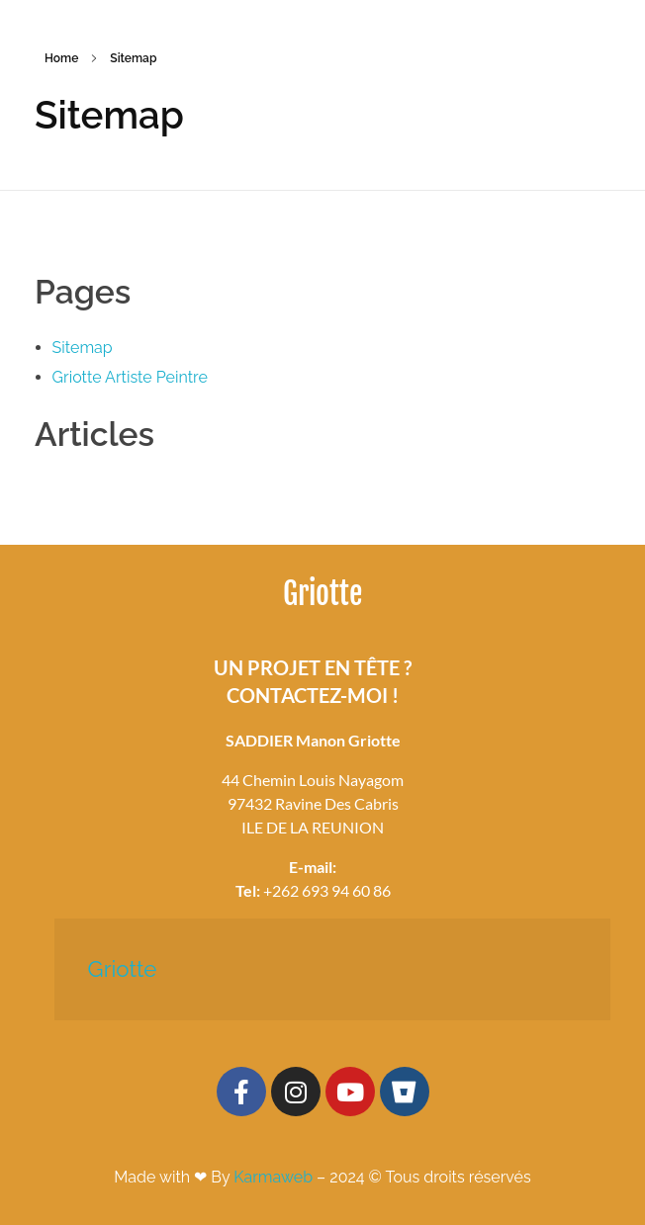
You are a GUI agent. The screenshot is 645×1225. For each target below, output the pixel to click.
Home (61, 58)
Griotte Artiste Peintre (130, 377)
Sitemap (82, 347)
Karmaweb (273, 1177)
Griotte (122, 969)
